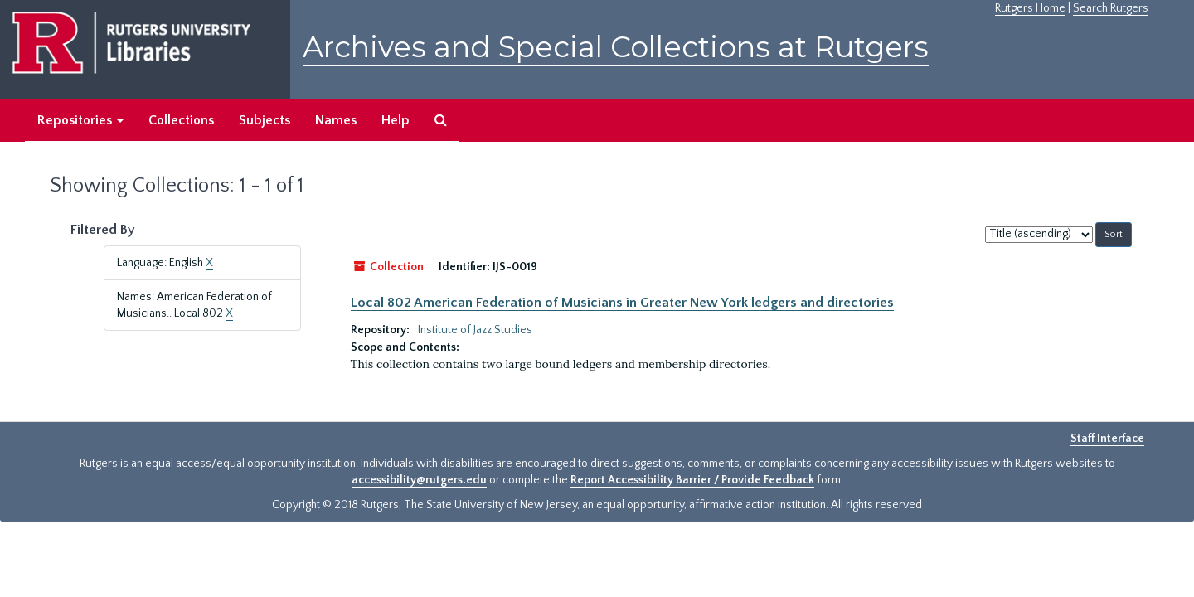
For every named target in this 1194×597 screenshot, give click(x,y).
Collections (181, 120)
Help (395, 120)
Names (336, 120)
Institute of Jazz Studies (475, 330)
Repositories (80, 120)
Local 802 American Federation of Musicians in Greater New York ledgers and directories (622, 302)
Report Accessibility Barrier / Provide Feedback (692, 480)
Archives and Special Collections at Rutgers (616, 47)
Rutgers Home (1030, 8)
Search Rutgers (1110, 8)
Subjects (264, 120)
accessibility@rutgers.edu (419, 480)
